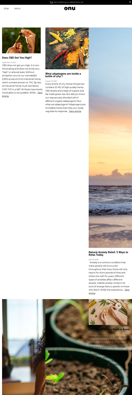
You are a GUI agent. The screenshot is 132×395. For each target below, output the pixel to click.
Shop (6, 8)
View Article (75, 111)
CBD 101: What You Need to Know (109, 329)
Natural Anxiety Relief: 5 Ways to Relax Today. (108, 253)
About (17, 8)
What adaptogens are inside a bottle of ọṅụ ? (63, 75)
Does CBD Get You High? (17, 57)
